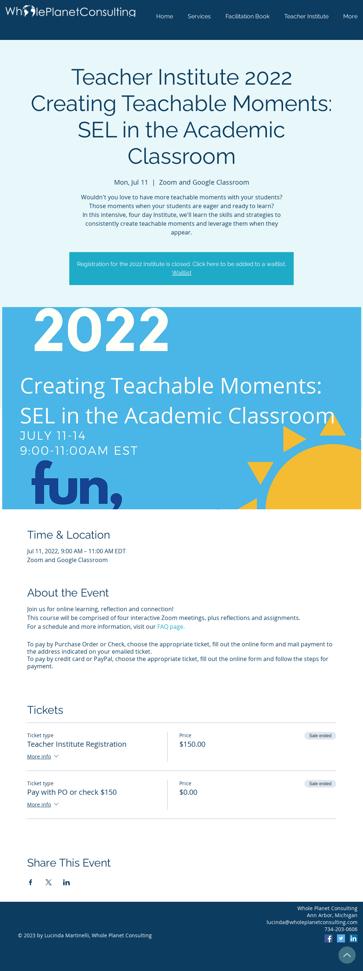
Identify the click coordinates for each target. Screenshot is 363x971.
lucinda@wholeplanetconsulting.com (312, 922)
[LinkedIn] (353, 938)
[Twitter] (341, 938)
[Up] (347, 955)
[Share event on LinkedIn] (66, 882)
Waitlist (181, 272)
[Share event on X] (48, 882)
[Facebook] (328, 938)
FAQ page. (171, 627)
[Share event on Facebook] (30, 882)
